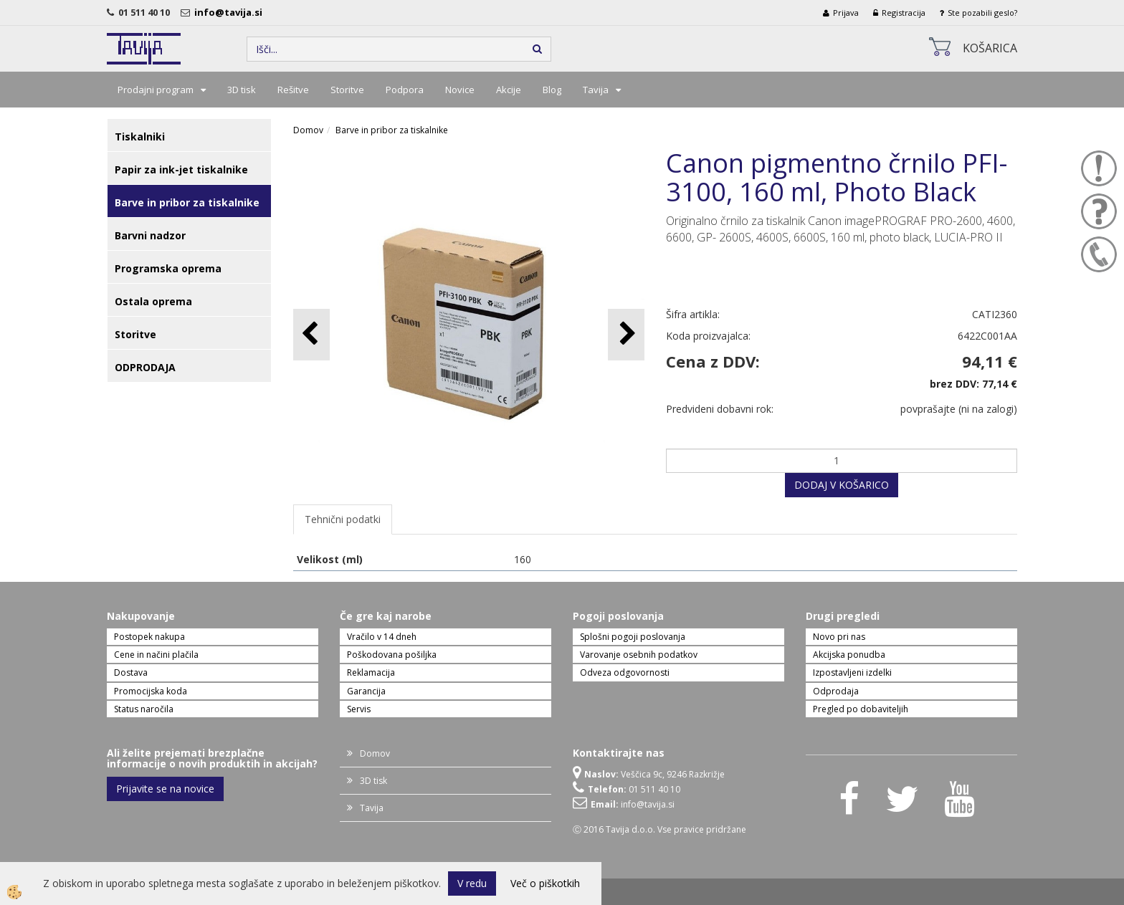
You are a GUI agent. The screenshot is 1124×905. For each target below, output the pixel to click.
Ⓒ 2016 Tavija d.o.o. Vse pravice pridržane (659, 829)
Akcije (508, 89)
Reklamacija (371, 672)
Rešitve (293, 89)
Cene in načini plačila (156, 654)
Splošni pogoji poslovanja (632, 637)
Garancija (366, 691)
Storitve (347, 89)
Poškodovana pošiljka (392, 654)
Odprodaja (836, 691)
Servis (359, 709)
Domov (308, 130)
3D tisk (241, 89)
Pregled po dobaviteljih (860, 709)
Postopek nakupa (149, 637)
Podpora (405, 89)
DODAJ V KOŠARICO (841, 485)
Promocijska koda (150, 691)
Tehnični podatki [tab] (343, 519)
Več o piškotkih (545, 883)
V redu (472, 883)
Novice (460, 89)
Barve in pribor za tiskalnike (391, 130)
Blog (552, 89)
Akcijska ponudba (849, 654)
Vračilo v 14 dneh (381, 637)
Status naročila (143, 709)
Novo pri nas (839, 637)
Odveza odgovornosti (625, 672)
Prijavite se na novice (165, 788)
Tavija (596, 89)
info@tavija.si (230, 12)
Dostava (131, 672)
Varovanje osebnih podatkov (638, 654)
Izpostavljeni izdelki (852, 672)
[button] (626, 334)
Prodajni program (156, 89)
